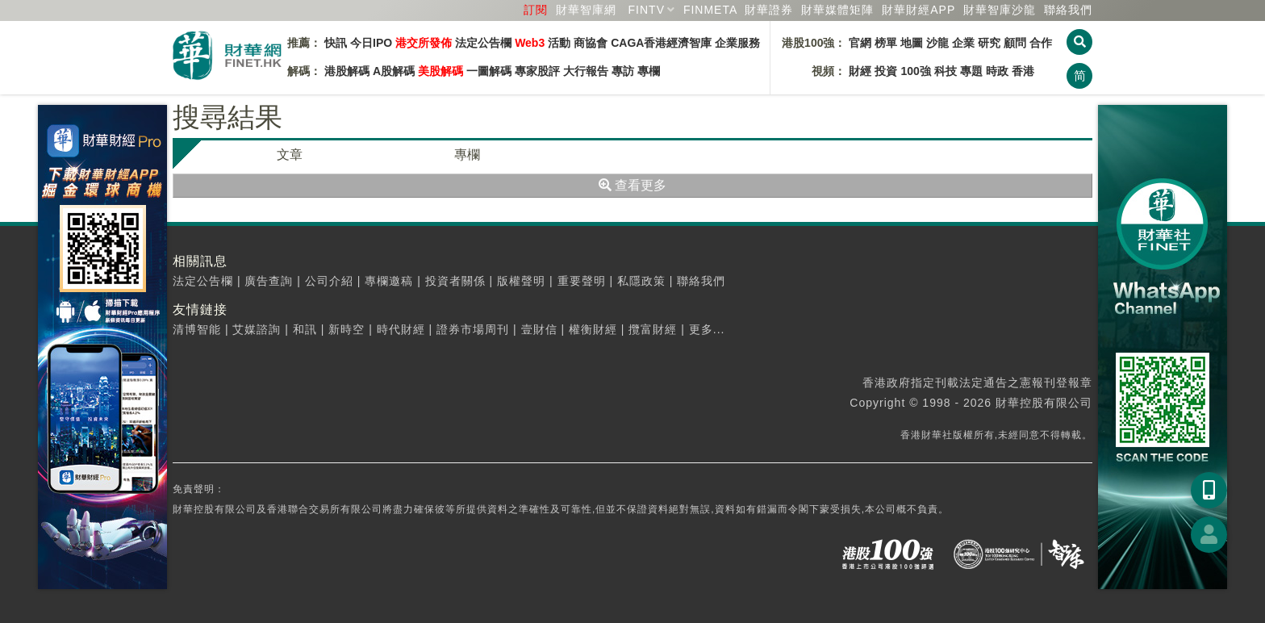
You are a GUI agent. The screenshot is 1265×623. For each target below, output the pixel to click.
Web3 (530, 42)
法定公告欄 (483, 42)
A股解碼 (394, 71)
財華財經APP (918, 9)
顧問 (1015, 42)
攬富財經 (652, 329)
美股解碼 (440, 71)
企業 (963, 42)
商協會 (590, 42)
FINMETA (710, 9)
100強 (915, 71)
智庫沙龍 (999, 9)
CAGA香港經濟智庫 (661, 42)
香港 (1023, 71)
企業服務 (737, 42)
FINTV (646, 9)
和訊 (305, 329)
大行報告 (585, 71)
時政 (997, 71)
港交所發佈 (423, 42)
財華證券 (769, 9)
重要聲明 (581, 280)
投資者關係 (455, 280)
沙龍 (937, 42)
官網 (860, 42)
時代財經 (401, 329)
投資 (886, 71)
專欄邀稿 (389, 280)
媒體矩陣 (837, 9)
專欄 (648, 71)
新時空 (346, 329)
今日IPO (371, 42)
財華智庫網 (586, 9)
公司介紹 (329, 280)
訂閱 (536, 9)
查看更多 (632, 185)
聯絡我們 (1068, 9)
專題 (971, 71)
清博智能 (197, 329)
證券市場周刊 (472, 329)
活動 (559, 42)
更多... (707, 329)
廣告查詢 (268, 280)
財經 (860, 71)
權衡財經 (593, 329)
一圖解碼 (488, 71)
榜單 (886, 42)
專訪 (623, 71)
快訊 (335, 42)
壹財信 (539, 329)
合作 (1040, 42)
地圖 (911, 42)
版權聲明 (521, 280)
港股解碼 (346, 71)
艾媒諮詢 (256, 329)
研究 (989, 42)
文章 (290, 154)
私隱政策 (641, 280)
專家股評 (537, 71)
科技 (945, 71)
